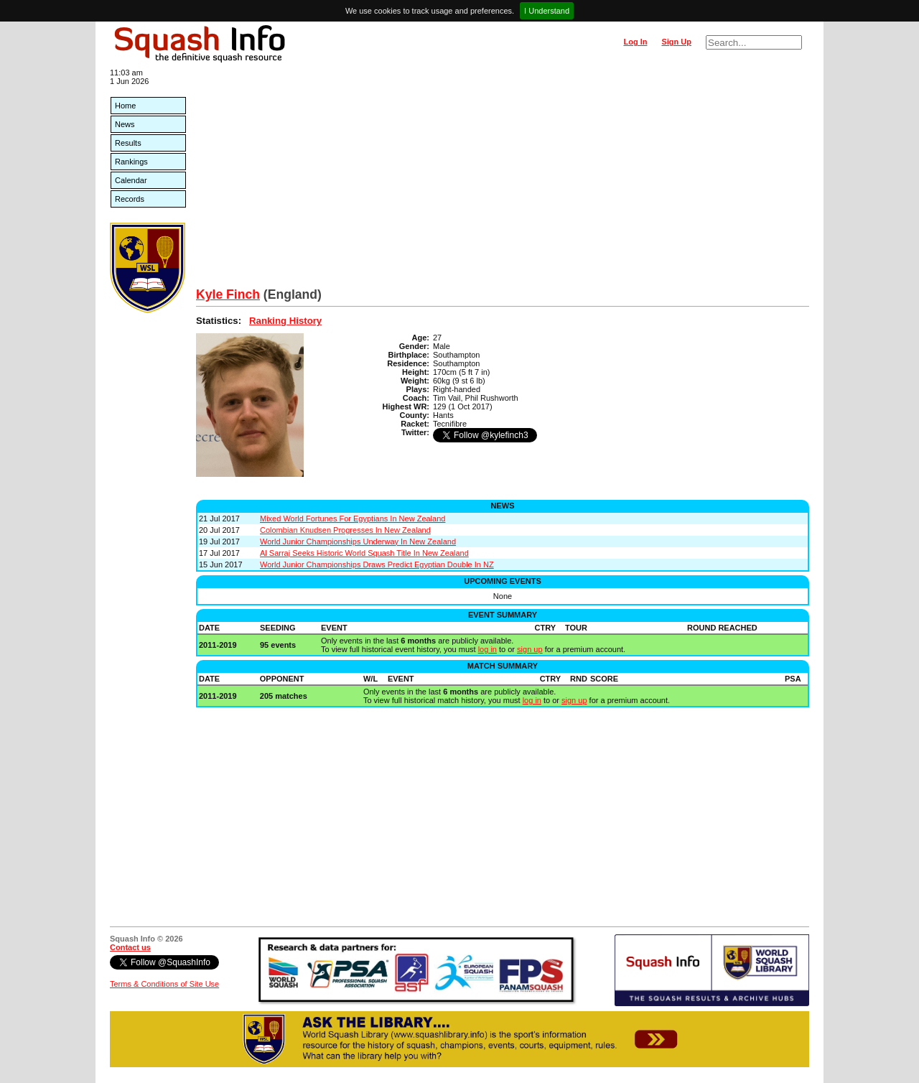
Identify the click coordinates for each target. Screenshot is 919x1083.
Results (128, 143)
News (125, 124)
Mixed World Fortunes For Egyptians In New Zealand (352, 518)
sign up (529, 649)
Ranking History (285, 320)
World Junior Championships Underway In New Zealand (358, 541)
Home (125, 105)
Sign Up (676, 41)
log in (487, 649)
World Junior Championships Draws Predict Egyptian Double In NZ (377, 564)
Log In (635, 41)
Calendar (131, 180)
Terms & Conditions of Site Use (164, 984)
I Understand (546, 10)
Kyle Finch (228, 294)
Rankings (131, 161)
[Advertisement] (502, 179)
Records (129, 199)
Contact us (130, 947)
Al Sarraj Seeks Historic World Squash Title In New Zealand (364, 553)
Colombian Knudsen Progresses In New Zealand (345, 530)
